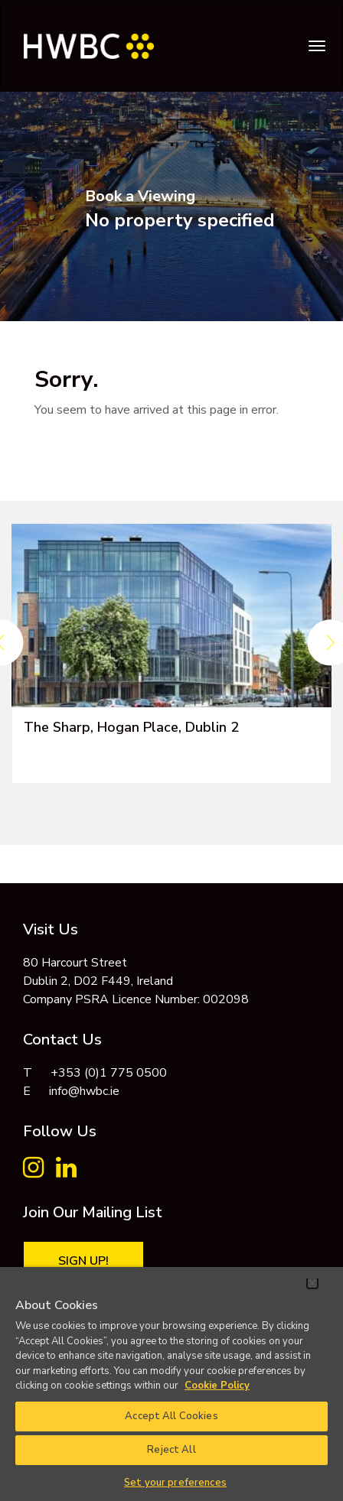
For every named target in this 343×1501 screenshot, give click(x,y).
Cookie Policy (217, 1385)
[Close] (312, 1283)
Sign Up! (83, 1260)
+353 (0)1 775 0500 (109, 1072)
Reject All (171, 1450)
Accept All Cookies (171, 1416)
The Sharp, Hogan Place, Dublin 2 (131, 727)
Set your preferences (175, 1483)
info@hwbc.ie (84, 1091)
